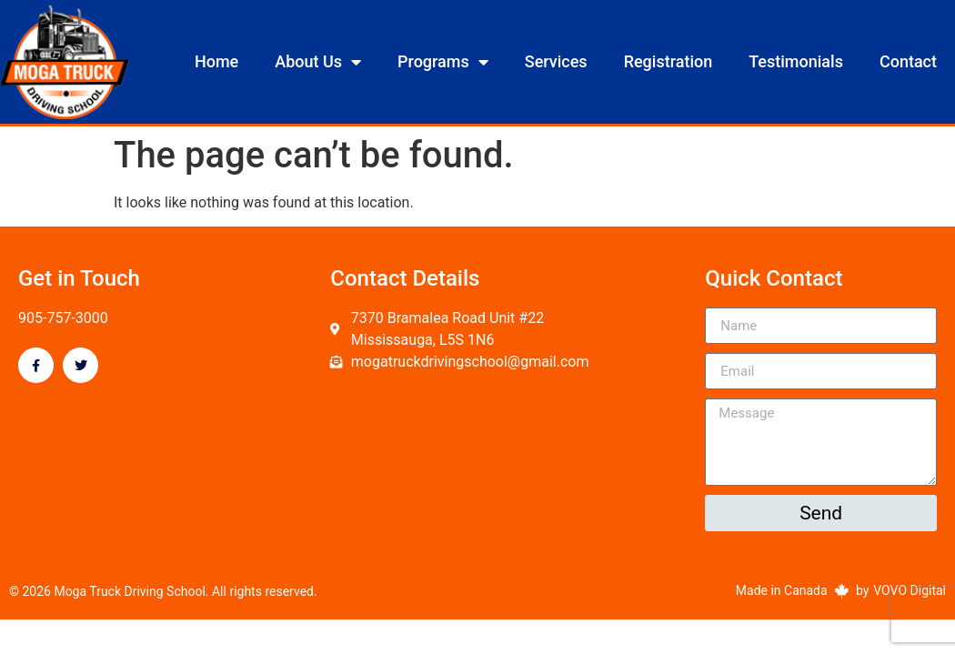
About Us (318, 62)
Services (556, 61)
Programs (442, 62)
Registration (668, 61)
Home (216, 61)
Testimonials (796, 61)
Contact (908, 61)
